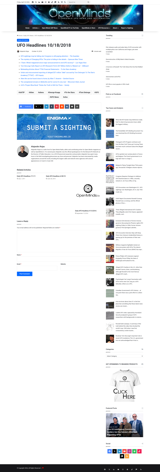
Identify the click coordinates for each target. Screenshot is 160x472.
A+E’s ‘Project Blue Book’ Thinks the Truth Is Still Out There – (45, 85)
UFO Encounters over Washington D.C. (128, 187)
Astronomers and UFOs (113, 76)
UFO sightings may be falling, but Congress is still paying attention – (50, 56)
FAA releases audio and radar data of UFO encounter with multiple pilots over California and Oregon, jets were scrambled (123, 49)
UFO (97, 93)
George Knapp (54, 93)
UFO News (55, 97)
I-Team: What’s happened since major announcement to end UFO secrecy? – (54, 63)
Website (63, 264)
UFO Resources (103, 28)
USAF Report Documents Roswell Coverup (129, 198)
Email (19, 264)
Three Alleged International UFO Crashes (128, 209)
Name (19, 255)
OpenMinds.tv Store (88, 28)
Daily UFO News (28, 35)
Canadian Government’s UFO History (127, 290)
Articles (35, 28)
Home (27, 28)
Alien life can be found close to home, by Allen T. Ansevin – (47, 79)
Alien (32, 93)
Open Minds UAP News (50, 28)
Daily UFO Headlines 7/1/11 (26, 176)
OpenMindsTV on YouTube (70, 28)
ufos (66, 97)
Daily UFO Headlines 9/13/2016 (85, 211)
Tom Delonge (85, 93)
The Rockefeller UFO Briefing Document (128, 131)
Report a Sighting (127, 28)
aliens (41, 93)
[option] (124, 425)
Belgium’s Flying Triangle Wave (125, 165)
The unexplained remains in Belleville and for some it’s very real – (53, 82)
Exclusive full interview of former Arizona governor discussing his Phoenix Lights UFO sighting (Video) (129, 223)
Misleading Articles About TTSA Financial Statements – (48, 69)
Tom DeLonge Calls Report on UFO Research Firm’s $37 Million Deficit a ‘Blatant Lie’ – (55, 66)
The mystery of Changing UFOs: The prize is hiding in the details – (52, 59)
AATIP (22, 93)
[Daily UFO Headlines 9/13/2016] (88, 192)
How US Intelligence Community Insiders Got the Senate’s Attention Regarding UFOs (122, 432)
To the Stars (70, 93)
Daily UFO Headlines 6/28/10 (55, 176)
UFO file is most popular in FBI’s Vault (117, 84)
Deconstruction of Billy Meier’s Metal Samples (120, 59)
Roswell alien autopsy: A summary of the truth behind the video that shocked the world (128, 326)
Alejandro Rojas (25, 51)
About (115, 28)
